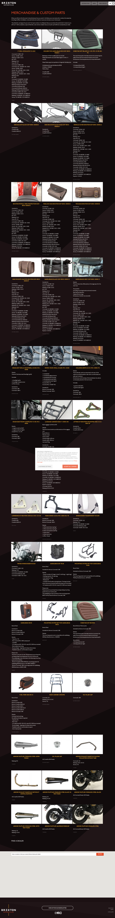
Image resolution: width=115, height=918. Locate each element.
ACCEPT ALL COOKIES (70, 466)
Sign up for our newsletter (57, 908)
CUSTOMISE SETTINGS (45, 466)
